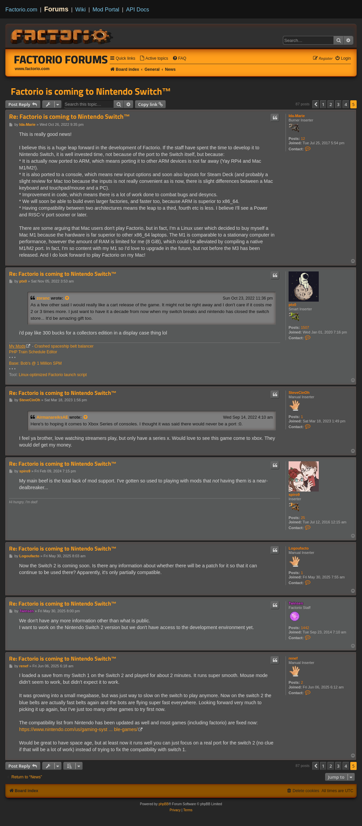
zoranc (43, 298)
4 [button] (346, 104)
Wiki (80, 9)
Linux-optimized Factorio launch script (53, 374)
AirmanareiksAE (52, 417)
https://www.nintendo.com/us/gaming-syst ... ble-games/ (78, 729)
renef (293, 658)
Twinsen (296, 603)
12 (303, 139)
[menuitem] (153, 58)
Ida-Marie (297, 116)
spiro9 (294, 495)
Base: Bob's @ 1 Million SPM (35, 363)
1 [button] (323, 104)
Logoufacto (299, 548)
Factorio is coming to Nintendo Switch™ (91, 91)
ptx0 (292, 305)
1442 (305, 628)
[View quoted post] (67, 298)
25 (303, 518)
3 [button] (338, 104)
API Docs (137, 9)
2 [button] (330, 104)
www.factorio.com (32, 68)
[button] (315, 104)
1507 (305, 327)
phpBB (164, 804)
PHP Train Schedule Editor (33, 352)
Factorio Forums (61, 59)
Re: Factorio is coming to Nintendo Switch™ (69, 116)
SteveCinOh (299, 393)
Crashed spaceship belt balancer (64, 346)
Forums (56, 9)
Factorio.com (21, 9)
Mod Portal (106, 9)
